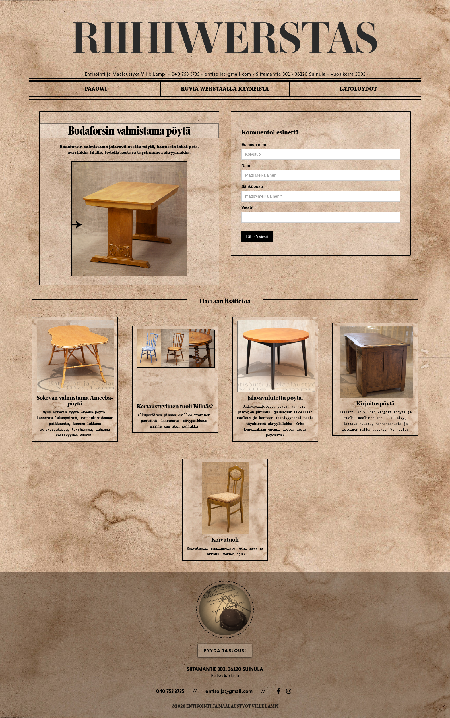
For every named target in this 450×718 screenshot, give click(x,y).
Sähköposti (252, 186)
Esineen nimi (253, 144)
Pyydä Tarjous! (225, 650)
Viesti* (247, 207)
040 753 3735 (170, 691)
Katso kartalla (225, 676)
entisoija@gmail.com (229, 691)
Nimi (245, 165)
